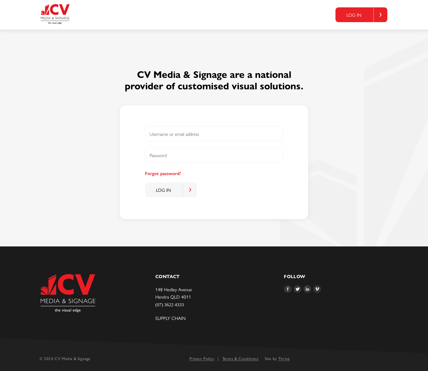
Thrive (284, 358)
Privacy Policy (201, 358)
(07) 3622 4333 (169, 304)
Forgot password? (163, 173)
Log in (353, 14)
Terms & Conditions (240, 358)
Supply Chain (170, 318)
